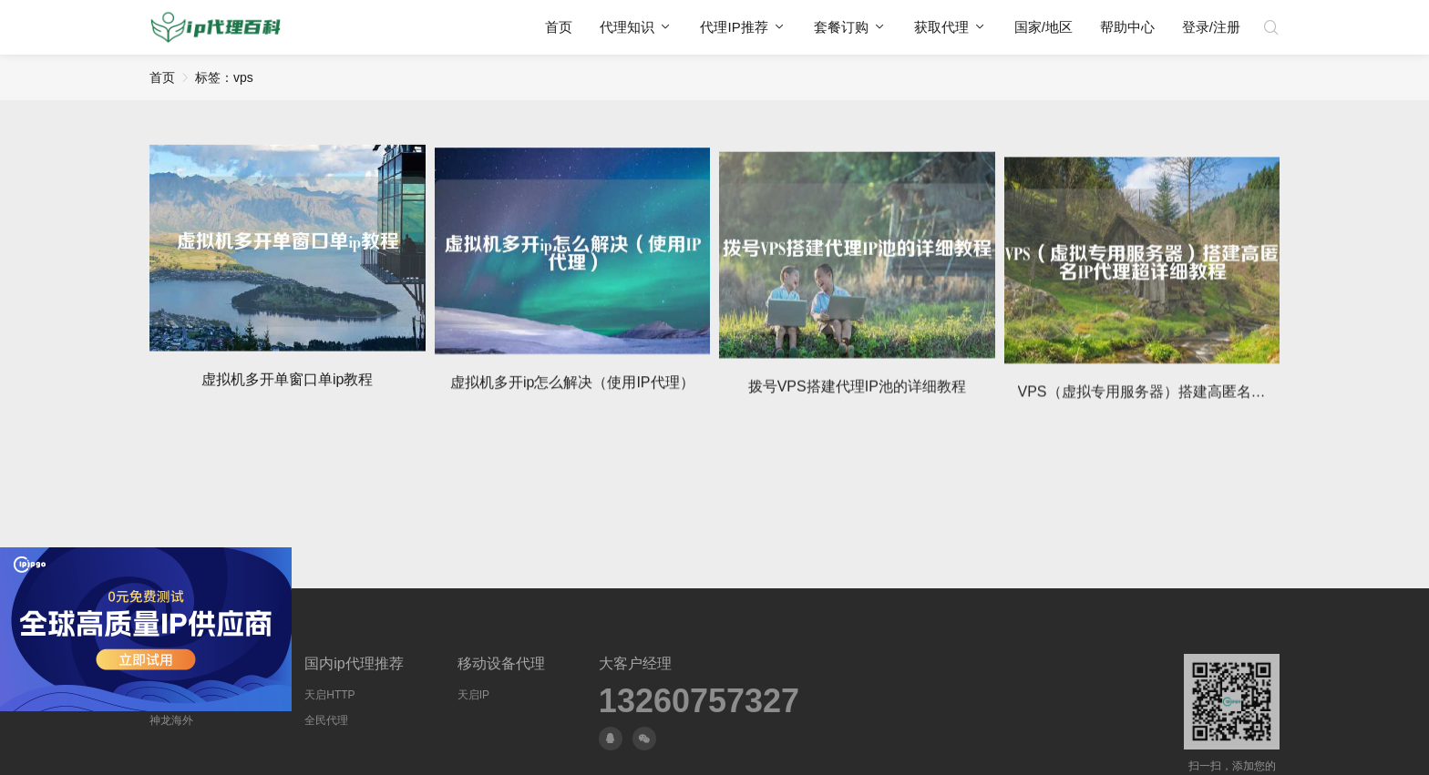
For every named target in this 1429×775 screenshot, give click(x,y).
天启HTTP (329, 694)
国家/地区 (1043, 27)
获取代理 (941, 27)
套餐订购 (841, 27)
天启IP (473, 694)
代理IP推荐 (733, 27)
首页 (558, 27)
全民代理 (326, 720)
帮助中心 (1127, 27)
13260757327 (699, 701)
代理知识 (627, 27)
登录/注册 (1211, 27)
